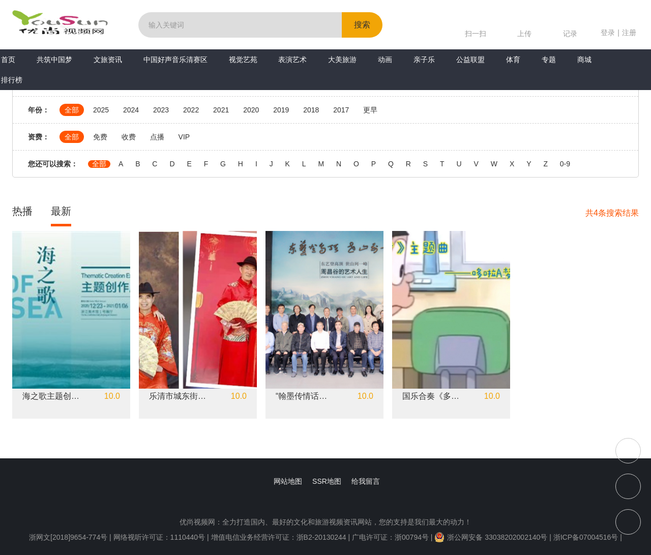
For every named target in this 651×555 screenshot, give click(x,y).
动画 (385, 59)
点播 (157, 137)
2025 (101, 110)
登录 (608, 32)
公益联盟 (470, 59)
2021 (221, 110)
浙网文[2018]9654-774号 (68, 537)
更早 (370, 110)
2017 (341, 110)
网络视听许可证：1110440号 (160, 537)
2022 (191, 110)
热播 (22, 211)
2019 (281, 110)
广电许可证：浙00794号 (390, 537)
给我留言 (365, 481)
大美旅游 (342, 59)
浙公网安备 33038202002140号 (490, 537)
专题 (549, 59)
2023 (161, 110)
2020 (251, 110)
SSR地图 (326, 481)
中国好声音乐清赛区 (175, 59)
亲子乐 (424, 59)
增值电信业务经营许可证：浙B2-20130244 (278, 537)
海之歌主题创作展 (51, 396)
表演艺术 (292, 59)
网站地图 (288, 481)
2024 (131, 110)
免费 (100, 137)
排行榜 (11, 80)
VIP (184, 137)
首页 (8, 59)
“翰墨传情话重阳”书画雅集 (305, 396)
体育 (513, 59)
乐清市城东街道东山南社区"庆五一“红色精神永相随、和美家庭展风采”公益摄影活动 (178, 396)
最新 (61, 211)
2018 (311, 110)
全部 (72, 110)
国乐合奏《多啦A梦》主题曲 (431, 396)
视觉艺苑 (243, 59)
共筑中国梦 (54, 59)
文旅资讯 (108, 59)
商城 (584, 59)
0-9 (565, 164)
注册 (629, 32)
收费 (129, 137)
